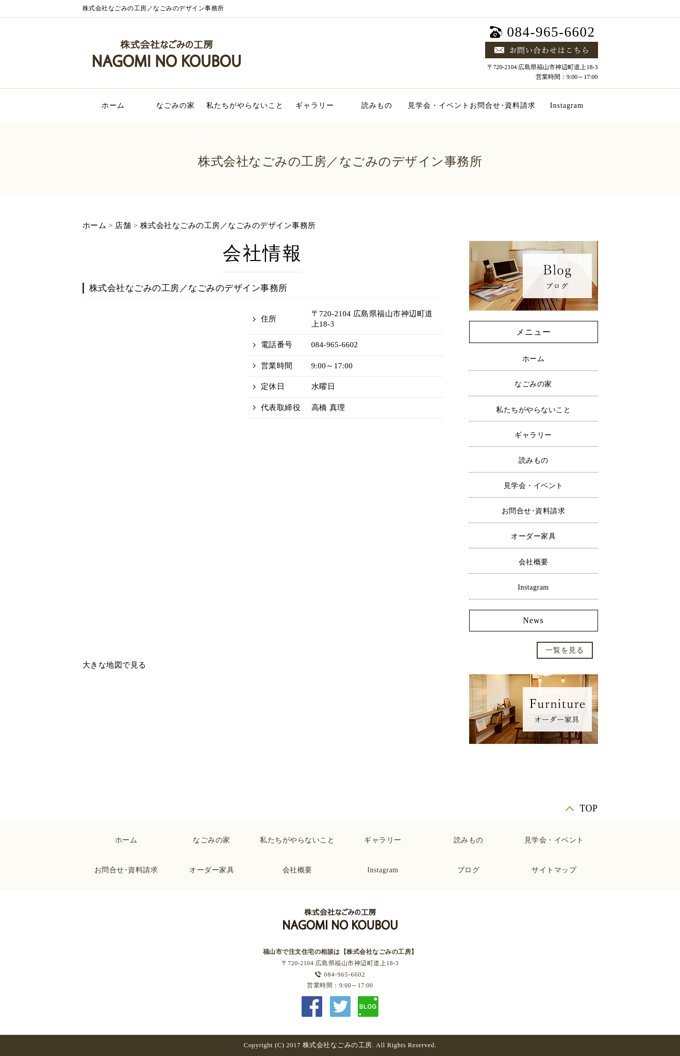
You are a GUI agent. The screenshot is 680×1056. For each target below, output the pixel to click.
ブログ (468, 870)
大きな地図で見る (114, 665)
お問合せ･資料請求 (503, 105)
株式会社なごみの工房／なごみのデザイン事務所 (228, 225)
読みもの (376, 105)
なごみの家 (175, 105)
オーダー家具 (533, 536)
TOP (588, 808)
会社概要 (534, 562)
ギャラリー (314, 105)
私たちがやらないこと (245, 105)
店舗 (123, 225)
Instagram (567, 105)
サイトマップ (554, 870)
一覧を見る (564, 650)
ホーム (113, 105)
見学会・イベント (439, 105)
